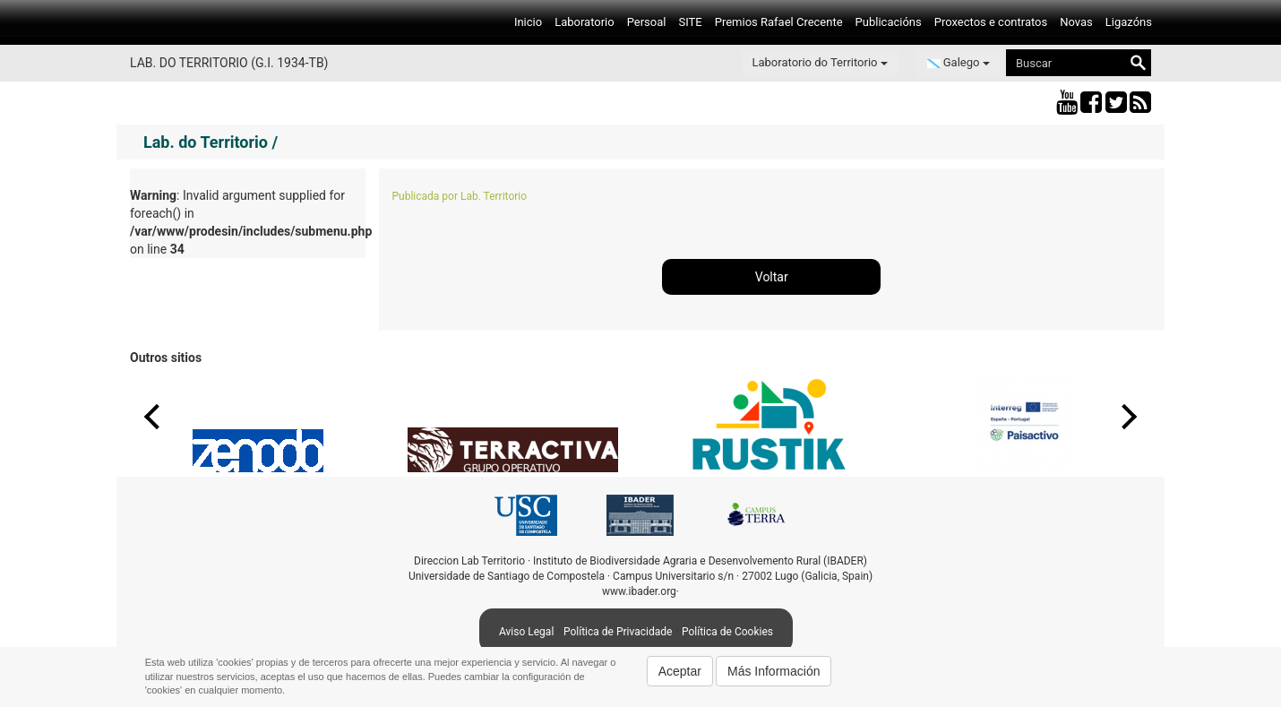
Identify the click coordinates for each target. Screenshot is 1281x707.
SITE (689, 22)
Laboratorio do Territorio (820, 62)
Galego (958, 62)
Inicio (528, 22)
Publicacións (888, 22)
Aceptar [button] (679, 671)
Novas (1076, 22)
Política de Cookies (727, 631)
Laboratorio (585, 22)
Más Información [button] (773, 671)
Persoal (646, 22)
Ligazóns (1128, 22)
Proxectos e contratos (991, 22)
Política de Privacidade (617, 631)
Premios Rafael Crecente (779, 22)
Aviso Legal (526, 631)
